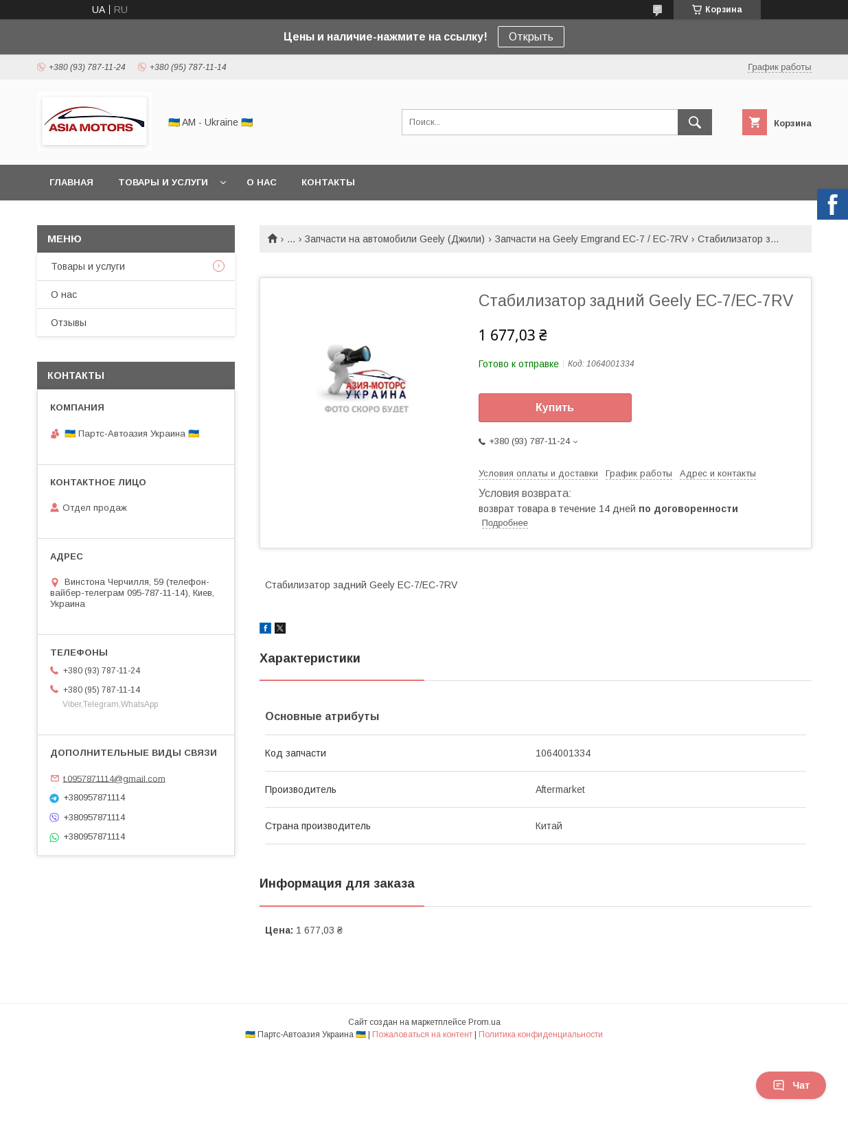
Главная (71, 182)
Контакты (328, 182)
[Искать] (695, 122)
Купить (555, 407)
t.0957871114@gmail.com (114, 778)
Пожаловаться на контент (422, 1034)
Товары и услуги (163, 182)
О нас (262, 182)
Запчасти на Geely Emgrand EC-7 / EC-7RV (591, 238)
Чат (791, 1085)
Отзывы (69, 322)
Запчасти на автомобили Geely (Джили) (395, 238)
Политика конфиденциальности (541, 1034)
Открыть (531, 37)
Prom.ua (484, 1022)
